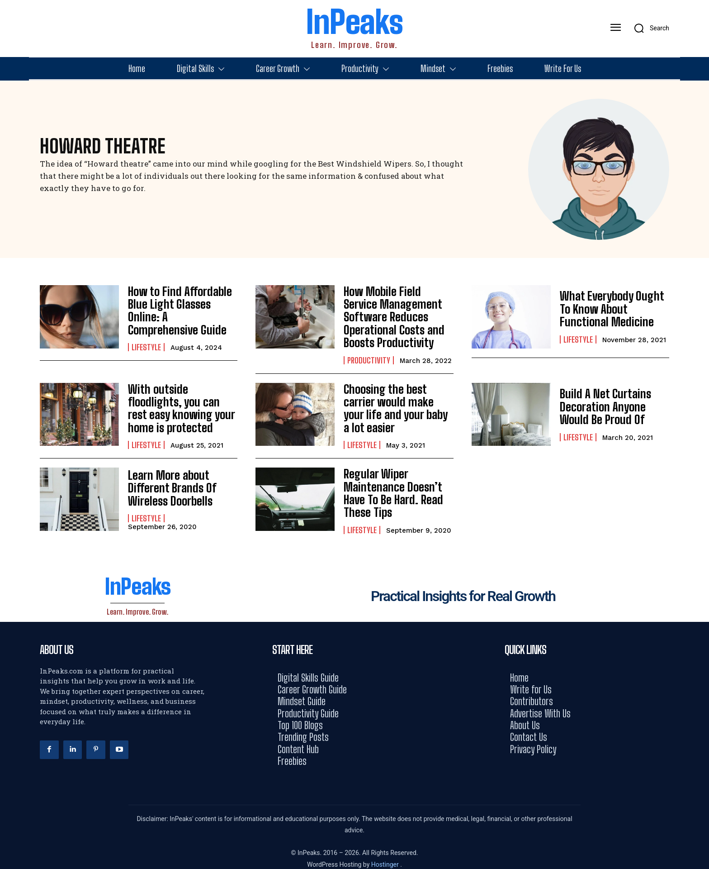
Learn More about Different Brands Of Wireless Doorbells (168, 480)
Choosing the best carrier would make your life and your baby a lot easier (397, 401)
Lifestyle (146, 338)
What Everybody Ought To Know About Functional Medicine (614, 308)
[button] (648, 28)
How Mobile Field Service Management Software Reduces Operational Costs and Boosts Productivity (395, 314)
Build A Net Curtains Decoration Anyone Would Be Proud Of (614, 401)
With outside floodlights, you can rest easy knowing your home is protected (181, 401)
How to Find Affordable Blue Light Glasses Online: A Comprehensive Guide (182, 308)
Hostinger (385, 853)
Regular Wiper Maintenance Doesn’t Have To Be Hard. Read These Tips (390, 483)
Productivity (368, 356)
